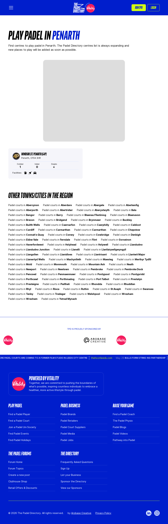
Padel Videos (120, 433)
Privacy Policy (103, 513)
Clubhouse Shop (17, 481)
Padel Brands (68, 414)
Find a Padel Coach (124, 414)
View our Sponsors (71, 487)
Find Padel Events (18, 433)
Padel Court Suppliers (73, 427)
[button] (11, 8)
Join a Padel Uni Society (22, 427)
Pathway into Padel (124, 440)
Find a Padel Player (19, 414)
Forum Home (15, 462)
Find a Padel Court (18, 420)
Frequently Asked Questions (77, 462)
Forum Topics (16, 468)
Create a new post (19, 474)
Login (153, 7)
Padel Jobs (67, 440)
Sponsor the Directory (73, 481)
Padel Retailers (69, 420)
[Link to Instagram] (157, 513)
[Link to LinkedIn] (148, 513)
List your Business (71, 474)
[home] (84, 8)
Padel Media (68, 433)
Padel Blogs (119, 427)
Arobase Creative (81, 513)
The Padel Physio (123, 420)
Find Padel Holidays (19, 440)
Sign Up (65, 468)
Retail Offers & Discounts (22, 487)
